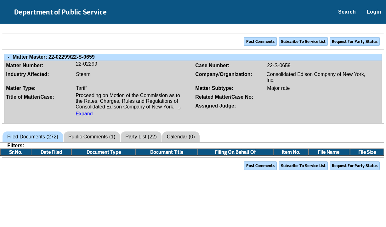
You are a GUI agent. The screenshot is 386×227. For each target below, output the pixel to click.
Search (347, 12)
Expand (84, 113)
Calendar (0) (181, 136)
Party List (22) (141, 136)
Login (374, 12)
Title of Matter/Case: (30, 97)
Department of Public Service (60, 12)
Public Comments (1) (91, 136)
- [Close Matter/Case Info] (8, 57)
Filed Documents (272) (32, 136)
